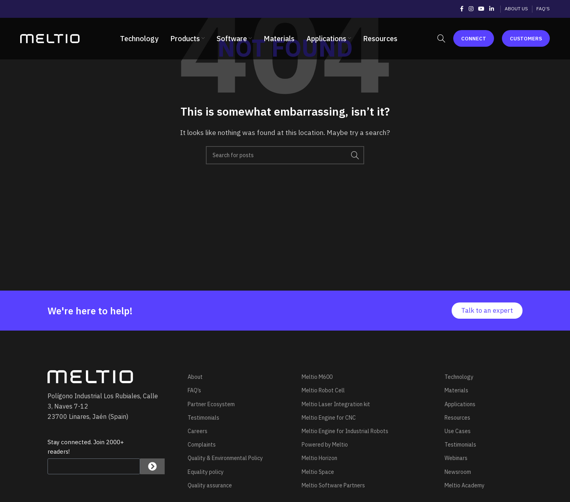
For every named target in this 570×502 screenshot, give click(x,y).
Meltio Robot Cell (323, 390)
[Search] (441, 39)
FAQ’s (194, 390)
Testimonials (203, 417)
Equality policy (206, 471)
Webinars (456, 458)
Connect (473, 38)
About (195, 376)
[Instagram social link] (471, 9)
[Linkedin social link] (491, 9)
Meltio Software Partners (333, 485)
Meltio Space (318, 471)
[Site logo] (50, 38)
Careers (197, 431)
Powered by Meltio (325, 444)
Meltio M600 (317, 376)
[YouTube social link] (481, 9)
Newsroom (458, 471)
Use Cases (458, 431)
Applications (460, 404)
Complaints (202, 444)
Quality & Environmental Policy (225, 458)
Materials (456, 390)
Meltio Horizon (319, 458)
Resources (457, 417)
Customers (526, 38)
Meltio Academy (464, 485)
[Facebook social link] (461, 9)
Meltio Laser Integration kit (336, 404)
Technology (459, 376)
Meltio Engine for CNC (329, 417)
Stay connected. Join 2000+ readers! (86, 446)
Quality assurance (210, 485)
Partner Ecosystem (211, 404)
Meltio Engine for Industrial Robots (345, 431)
